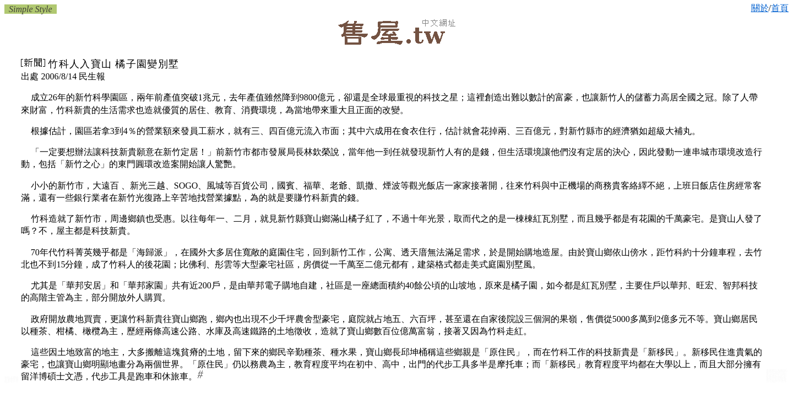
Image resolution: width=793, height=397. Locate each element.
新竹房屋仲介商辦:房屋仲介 (776, 381)
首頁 (780, 8)
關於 (760, 8)
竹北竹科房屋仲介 (11, 381)
